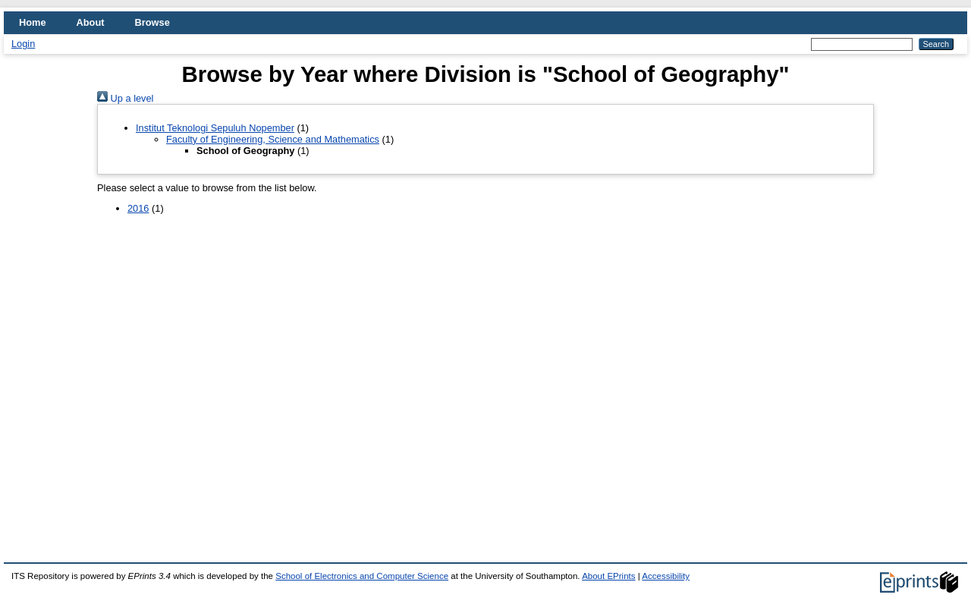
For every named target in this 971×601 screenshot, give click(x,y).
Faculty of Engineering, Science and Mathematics (272, 139)
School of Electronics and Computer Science (361, 576)
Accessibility (666, 576)
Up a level (125, 98)
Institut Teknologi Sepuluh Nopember (215, 128)
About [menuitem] (91, 22)
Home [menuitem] (32, 22)
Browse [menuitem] (152, 22)
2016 (138, 208)
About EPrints (608, 576)
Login (23, 43)
